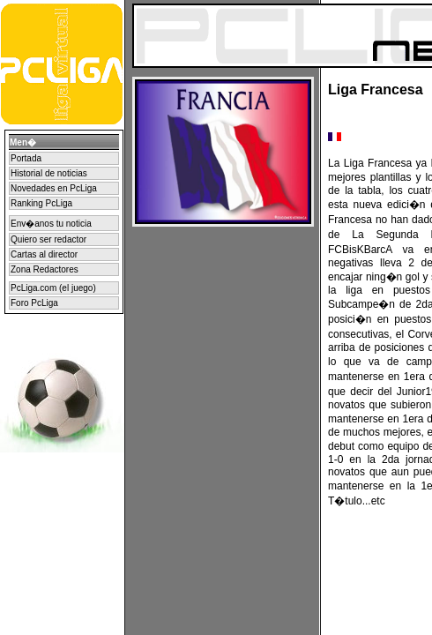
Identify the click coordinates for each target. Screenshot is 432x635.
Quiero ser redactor (48, 239)
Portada (26, 158)
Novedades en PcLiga (54, 188)
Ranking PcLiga (41, 203)
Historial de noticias (49, 173)
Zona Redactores (44, 269)
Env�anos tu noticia (51, 223)
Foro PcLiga (34, 303)
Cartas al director (44, 254)
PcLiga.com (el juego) (53, 288)
